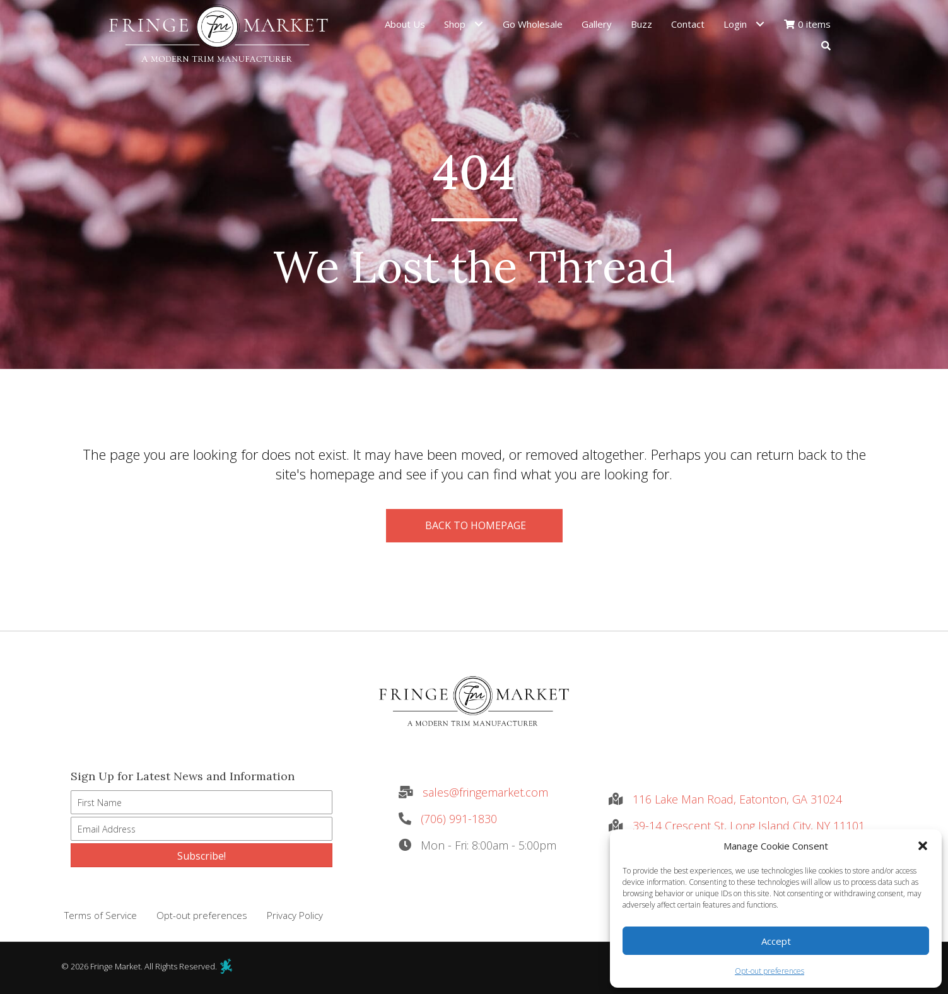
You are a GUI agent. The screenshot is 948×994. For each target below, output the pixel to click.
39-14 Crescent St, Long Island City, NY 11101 (749, 825)
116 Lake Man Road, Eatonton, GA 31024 (737, 799)
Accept (776, 941)
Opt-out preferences (769, 971)
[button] (922, 845)
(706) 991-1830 (459, 818)
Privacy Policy (295, 915)
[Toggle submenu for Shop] (479, 24)
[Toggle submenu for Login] (760, 24)
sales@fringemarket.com (485, 792)
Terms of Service (100, 915)
